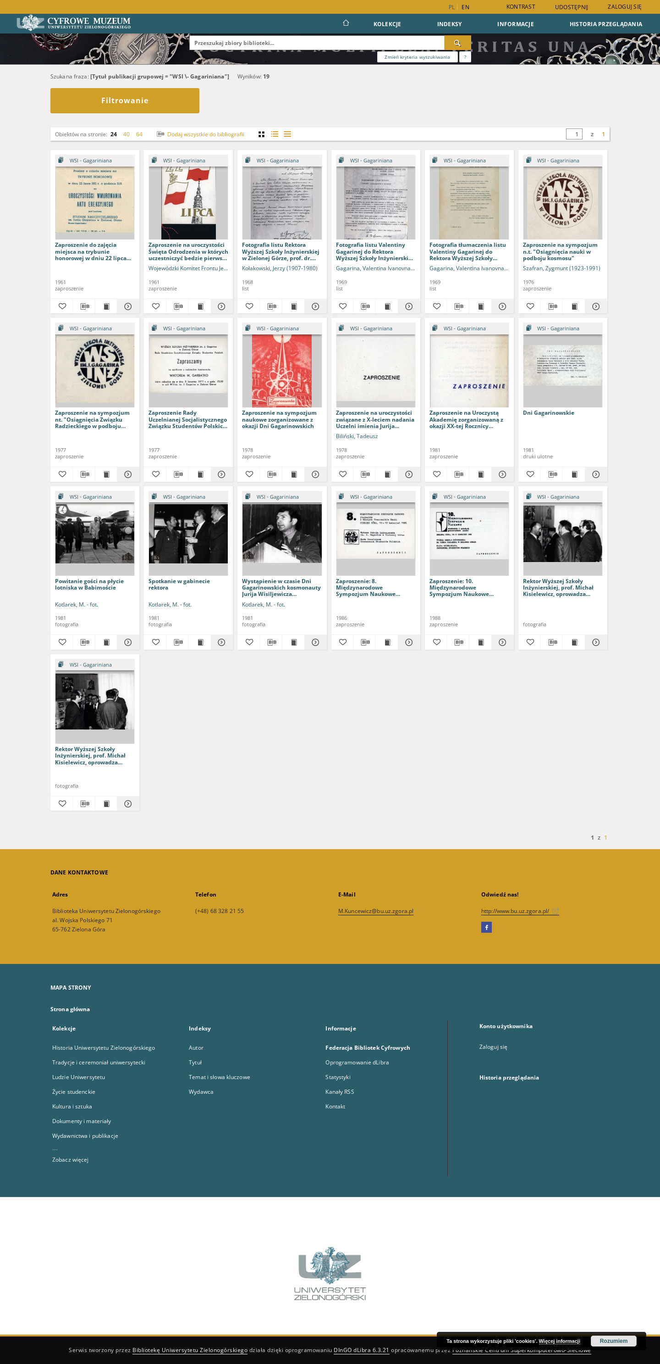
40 (126, 134)
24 (113, 134)
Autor (196, 1048)
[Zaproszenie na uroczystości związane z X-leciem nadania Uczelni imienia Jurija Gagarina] (375, 365)
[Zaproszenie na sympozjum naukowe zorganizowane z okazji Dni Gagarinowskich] (281, 365)
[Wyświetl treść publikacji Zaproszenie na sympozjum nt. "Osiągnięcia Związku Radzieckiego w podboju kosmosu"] (106, 474)
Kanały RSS (339, 1092)
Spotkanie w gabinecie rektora (179, 584)
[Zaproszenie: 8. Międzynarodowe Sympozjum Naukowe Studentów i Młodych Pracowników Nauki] (375, 533)
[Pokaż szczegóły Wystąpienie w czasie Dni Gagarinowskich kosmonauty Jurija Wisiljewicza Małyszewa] (314, 642)
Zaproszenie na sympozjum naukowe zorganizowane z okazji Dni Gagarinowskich (279, 419)
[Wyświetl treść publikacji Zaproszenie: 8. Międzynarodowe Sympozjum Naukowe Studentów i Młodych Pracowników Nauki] (387, 642)
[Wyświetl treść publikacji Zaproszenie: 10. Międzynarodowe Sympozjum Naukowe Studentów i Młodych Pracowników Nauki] (480, 642)
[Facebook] (486, 928)
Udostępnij (571, 7)
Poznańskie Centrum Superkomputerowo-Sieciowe (521, 1350)
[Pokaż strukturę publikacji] (94, 161)
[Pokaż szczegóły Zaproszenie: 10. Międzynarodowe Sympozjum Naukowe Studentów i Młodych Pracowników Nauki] (501, 642)
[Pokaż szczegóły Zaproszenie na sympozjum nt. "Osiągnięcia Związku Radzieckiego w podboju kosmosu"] (127, 474)
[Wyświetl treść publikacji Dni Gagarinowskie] (574, 474)
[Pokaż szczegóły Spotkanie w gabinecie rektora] (221, 642)
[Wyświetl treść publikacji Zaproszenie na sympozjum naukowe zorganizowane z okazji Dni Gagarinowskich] (293, 474)
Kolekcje (388, 24)
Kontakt (335, 1106)
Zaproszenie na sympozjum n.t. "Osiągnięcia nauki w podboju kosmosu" (560, 251)
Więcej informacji (559, 1341)
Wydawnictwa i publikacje (85, 1136)
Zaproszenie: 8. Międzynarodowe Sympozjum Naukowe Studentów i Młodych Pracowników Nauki (366, 587)
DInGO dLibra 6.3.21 (362, 1350)
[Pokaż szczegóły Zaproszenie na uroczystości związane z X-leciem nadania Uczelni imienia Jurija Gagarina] (408, 474)
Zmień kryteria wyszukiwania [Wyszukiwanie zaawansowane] (417, 57)
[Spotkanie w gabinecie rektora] (188, 533)
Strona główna (70, 1009)
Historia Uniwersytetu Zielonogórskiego (103, 1048)
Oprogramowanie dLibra (357, 1062)
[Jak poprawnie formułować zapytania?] (465, 56)
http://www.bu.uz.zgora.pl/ (520, 911)
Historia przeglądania (606, 24)
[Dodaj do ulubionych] (61, 306)
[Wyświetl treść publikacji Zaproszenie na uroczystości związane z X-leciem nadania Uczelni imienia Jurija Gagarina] (387, 474)
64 (139, 134)
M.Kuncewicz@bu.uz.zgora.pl (375, 911)
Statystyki (337, 1077)
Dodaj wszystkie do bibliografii (199, 134)
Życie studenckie (73, 1092)
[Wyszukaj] (458, 42)
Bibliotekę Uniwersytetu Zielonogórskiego (190, 1350)
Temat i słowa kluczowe (219, 1077)
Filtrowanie (124, 100)
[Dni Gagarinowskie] (562, 365)
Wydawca (201, 1092)
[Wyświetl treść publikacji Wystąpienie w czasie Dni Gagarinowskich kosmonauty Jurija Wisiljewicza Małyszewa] (293, 642)
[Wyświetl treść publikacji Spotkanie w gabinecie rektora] (200, 642)
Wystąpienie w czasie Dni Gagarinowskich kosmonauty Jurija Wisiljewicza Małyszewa (281, 587)
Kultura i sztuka (72, 1106)
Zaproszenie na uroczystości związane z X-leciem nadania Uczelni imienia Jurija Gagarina (375, 419)
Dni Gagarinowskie (548, 413)
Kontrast (520, 7)
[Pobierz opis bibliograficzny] (84, 306)
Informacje (515, 24)
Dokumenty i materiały (81, 1121)
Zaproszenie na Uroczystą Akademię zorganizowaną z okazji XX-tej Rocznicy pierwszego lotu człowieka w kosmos (467, 419)
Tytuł (195, 1062)
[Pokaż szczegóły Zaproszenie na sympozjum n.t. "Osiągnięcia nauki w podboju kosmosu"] (595, 306)
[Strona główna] (345, 24)
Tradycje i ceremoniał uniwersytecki (98, 1062)
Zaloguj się (625, 7)
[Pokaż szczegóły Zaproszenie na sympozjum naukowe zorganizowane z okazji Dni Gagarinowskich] (314, 474)
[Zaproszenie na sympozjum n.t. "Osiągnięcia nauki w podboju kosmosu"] (562, 197)
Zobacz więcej (70, 1160)
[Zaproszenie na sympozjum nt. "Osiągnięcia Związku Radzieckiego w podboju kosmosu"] (94, 365)
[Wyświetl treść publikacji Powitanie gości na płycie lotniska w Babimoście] (106, 642)
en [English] (465, 7)
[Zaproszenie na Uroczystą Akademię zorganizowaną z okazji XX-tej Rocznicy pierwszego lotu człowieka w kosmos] (469, 365)
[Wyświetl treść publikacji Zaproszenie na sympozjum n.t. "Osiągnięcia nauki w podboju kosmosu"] (574, 306)
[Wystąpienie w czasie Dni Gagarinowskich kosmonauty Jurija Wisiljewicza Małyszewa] (281, 533)
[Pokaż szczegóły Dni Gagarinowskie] (595, 474)
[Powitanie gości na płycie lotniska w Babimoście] (94, 533)
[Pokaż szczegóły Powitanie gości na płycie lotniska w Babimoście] (127, 642)
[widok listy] (287, 134)
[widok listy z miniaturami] (274, 134)
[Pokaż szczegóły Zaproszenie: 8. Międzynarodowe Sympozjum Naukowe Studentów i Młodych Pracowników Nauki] (408, 642)
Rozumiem (614, 1341)
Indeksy (449, 24)
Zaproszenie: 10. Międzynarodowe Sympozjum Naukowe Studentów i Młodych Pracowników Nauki (459, 587)
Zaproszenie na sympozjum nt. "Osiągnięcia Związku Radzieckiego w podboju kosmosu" (92, 419)
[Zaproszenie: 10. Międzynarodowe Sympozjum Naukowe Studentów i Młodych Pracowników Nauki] (469, 533)
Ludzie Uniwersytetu (78, 1077)
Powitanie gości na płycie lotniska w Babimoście (89, 584)
